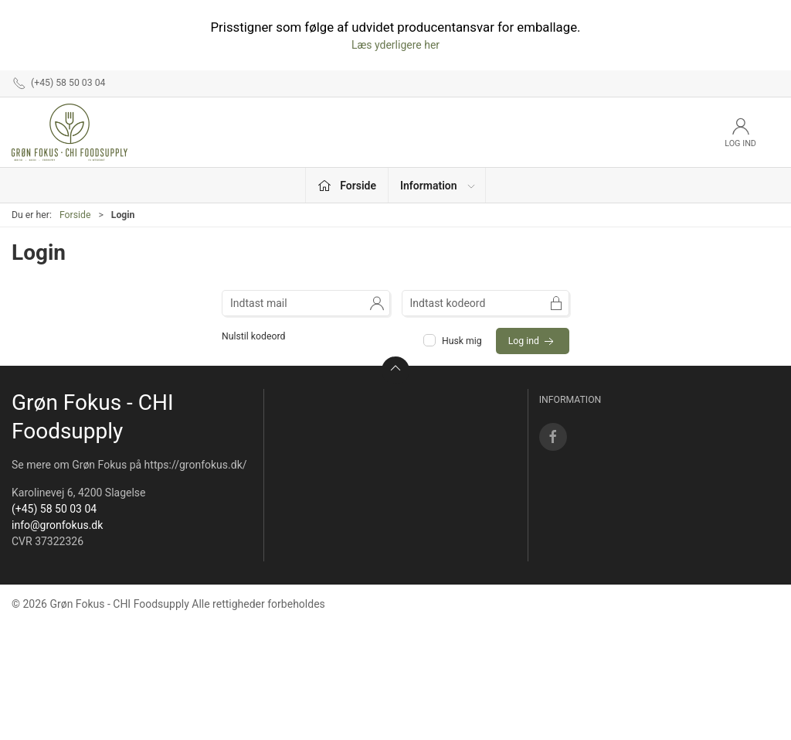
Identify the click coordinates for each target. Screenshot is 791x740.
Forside (75, 215)
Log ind (532, 342)
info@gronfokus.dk (57, 525)
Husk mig (453, 341)
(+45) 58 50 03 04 (54, 509)
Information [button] (438, 185)
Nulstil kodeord (253, 336)
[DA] (69, 132)
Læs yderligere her (395, 45)
